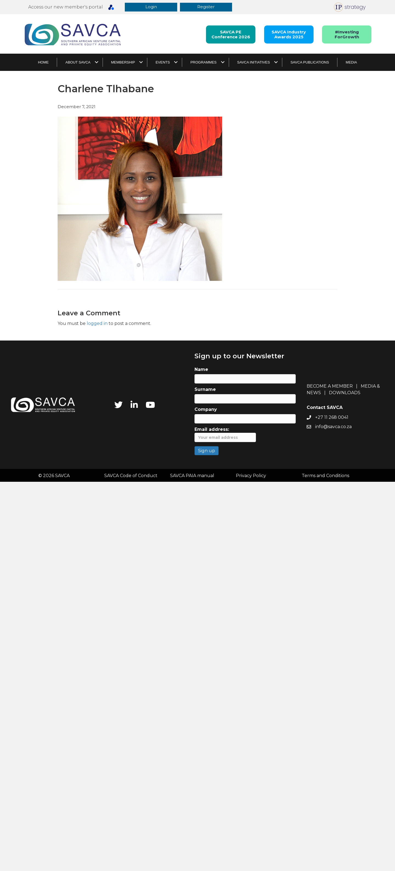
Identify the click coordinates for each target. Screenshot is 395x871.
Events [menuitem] (163, 62)
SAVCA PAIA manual (192, 475)
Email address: (225, 434)
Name (201, 369)
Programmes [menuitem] (203, 62)
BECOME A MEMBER (330, 386)
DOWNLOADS (344, 393)
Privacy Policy (251, 475)
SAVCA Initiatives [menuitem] (253, 62)
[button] (152, 7)
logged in (97, 324)
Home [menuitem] (43, 62)
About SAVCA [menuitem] (77, 62)
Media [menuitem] (351, 62)
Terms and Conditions (325, 475)
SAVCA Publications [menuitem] (309, 62)
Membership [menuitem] (123, 62)
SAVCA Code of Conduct (130, 475)
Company (205, 409)
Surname (205, 389)
